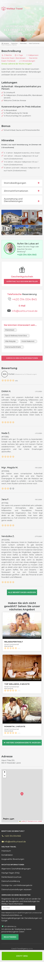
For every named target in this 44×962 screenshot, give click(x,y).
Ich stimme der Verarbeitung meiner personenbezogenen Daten (16, 930)
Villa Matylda (10, 341)
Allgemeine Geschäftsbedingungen (16, 869)
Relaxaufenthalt (13, 642)
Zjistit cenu (22, 956)
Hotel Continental (22, 34)
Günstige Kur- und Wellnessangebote (16, 885)
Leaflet (22, 821)
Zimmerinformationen (22, 191)
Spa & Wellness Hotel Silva (16, 336)
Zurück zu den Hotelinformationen (22, 358)
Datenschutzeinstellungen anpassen (16, 889)
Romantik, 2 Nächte (14, 726)
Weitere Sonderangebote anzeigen (22, 743)
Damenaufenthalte (13, 347)
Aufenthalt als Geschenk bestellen (22, 281)
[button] (22, 794)
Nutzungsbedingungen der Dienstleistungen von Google (21, 919)
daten (7, 855)
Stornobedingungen (22, 183)
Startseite (6, 43)
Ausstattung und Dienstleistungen (22, 200)
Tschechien (14, 43)
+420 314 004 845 (24, 299)
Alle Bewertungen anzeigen (22, 592)
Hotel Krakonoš (28, 341)
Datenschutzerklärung (10, 881)
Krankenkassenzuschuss (11, 877)
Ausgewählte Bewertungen (12, 859)
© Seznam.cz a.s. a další (34, 821)
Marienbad (23, 43)
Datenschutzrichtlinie (10, 915)
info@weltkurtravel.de (24, 311)
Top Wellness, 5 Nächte (17, 684)
